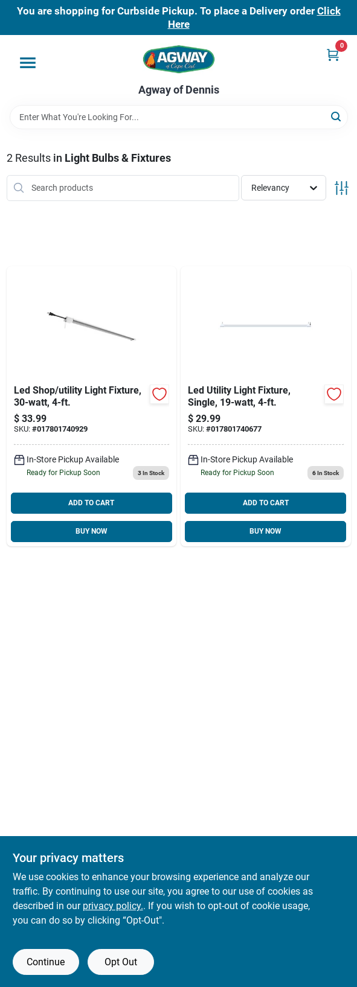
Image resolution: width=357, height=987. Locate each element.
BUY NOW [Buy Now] (92, 531)
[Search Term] (179, 117)
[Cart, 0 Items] (333, 54)
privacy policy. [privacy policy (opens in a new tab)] (113, 906)
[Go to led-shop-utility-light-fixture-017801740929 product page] (92, 406)
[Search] (337, 116)
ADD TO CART (91, 503)
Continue (46, 962)
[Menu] (28, 63)
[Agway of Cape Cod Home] (179, 59)
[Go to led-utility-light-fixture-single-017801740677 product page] (266, 406)
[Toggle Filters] (342, 188)
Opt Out (121, 962)
